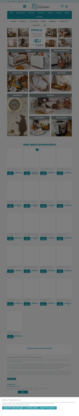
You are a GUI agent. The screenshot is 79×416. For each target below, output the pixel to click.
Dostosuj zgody (31, 408)
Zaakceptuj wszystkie (47, 408)
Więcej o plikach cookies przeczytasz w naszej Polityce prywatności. (15, 404)
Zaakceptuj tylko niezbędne (13, 408)
